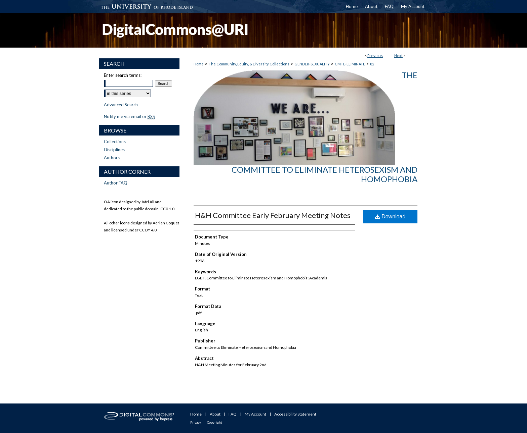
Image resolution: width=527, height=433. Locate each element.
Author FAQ (115, 182)
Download (390, 216)
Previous (375, 55)
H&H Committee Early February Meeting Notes (273, 215)
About (215, 414)
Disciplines (114, 149)
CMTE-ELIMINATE (350, 64)
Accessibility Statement (295, 414)
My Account (255, 414)
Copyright (214, 422)
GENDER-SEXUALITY (312, 64)
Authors (112, 157)
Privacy (195, 422)
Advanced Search (121, 104)
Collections (115, 141)
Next (398, 55)
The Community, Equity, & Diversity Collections (249, 64)
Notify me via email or (129, 116)
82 (372, 64)
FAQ (233, 414)
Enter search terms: (122, 75)
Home (199, 64)
